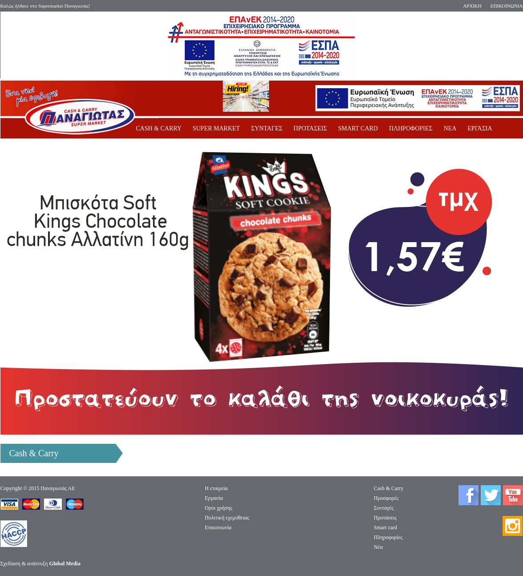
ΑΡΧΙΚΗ (472, 5)
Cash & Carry (389, 488)
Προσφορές (386, 498)
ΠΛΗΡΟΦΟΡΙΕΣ (411, 128)
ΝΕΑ (449, 128)
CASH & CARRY (159, 128)
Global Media (64, 563)
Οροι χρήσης (219, 508)
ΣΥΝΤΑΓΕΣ (266, 128)
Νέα (378, 547)
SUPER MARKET (216, 128)
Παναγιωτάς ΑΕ (57, 488)
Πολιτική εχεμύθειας (227, 518)
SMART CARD (358, 128)
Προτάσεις (385, 518)
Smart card (385, 527)
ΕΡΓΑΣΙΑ (479, 128)
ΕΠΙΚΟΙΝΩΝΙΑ (507, 5)
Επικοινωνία (218, 527)
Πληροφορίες (388, 537)
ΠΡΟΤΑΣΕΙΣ (310, 128)
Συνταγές (384, 508)
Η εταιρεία (216, 488)
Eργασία (214, 498)
